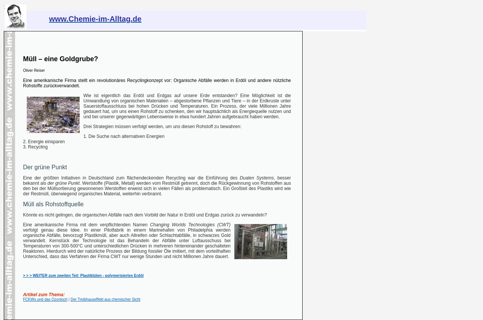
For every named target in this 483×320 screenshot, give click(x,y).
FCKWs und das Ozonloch (45, 299)
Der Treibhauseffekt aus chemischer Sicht (105, 299)
